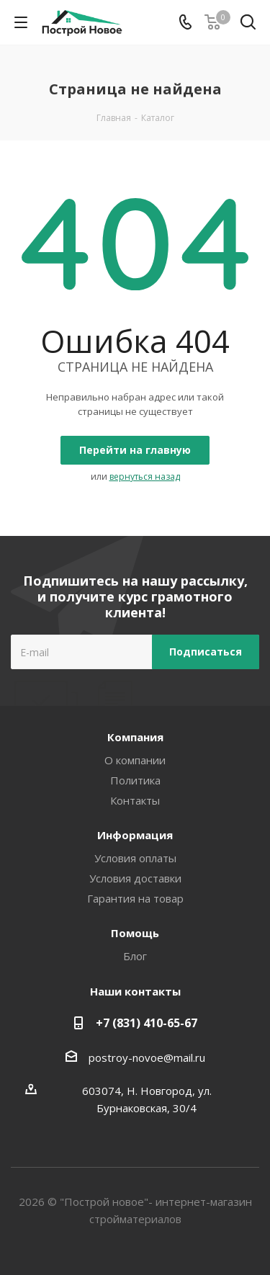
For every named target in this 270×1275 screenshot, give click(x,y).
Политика (135, 780)
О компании (135, 760)
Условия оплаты (135, 858)
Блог (135, 956)
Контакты (135, 800)
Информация (135, 835)
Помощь (135, 933)
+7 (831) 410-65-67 (146, 1023)
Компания (135, 737)
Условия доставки (135, 878)
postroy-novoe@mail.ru (147, 1057)
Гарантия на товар (135, 898)
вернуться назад (144, 476)
